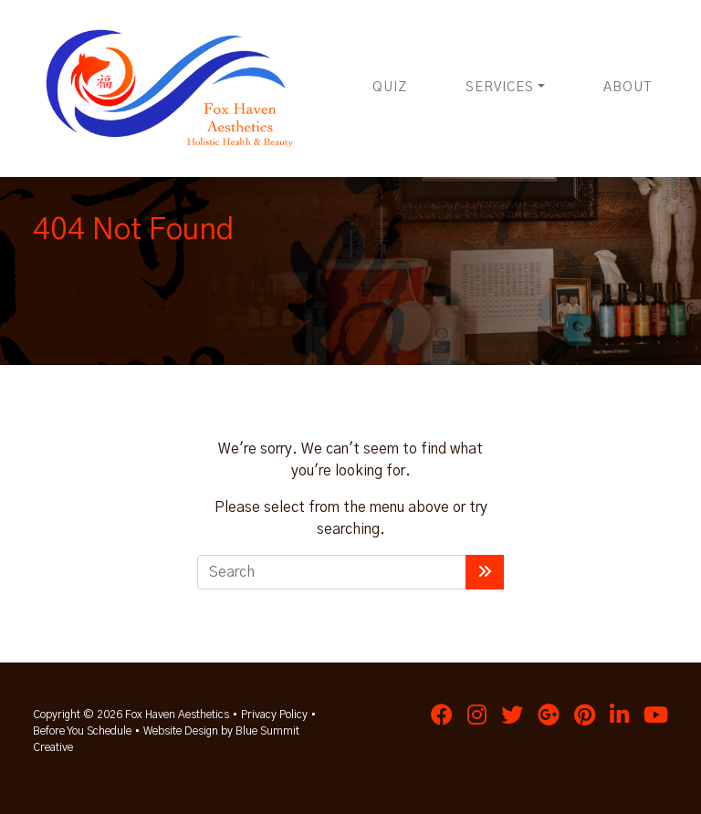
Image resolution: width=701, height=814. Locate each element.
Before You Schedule (82, 730)
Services (500, 87)
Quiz (389, 87)
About (627, 87)
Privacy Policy (274, 714)
